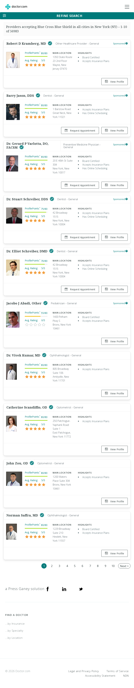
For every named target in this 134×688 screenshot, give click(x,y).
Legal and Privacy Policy (83, 668)
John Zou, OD (17, 461)
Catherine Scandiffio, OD (27, 405)
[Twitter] (81, 586)
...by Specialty (14, 628)
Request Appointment (80, 130)
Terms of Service (118, 668)
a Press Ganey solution (24, 586)
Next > (124, 564)
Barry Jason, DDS (20, 95)
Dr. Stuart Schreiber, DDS (27, 198)
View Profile (114, 81)
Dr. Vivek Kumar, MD (23, 354)
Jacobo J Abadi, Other (24, 302)
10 (113, 563)
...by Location (14, 635)
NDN (126, 673)
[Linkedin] (64, 586)
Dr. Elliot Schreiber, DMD (27, 250)
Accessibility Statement (100, 673)
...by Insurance (15, 621)
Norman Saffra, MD (22, 513)
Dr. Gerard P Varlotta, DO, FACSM (27, 145)
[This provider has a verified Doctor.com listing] (50, 43)
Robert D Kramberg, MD (26, 43)
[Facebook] (48, 586)
